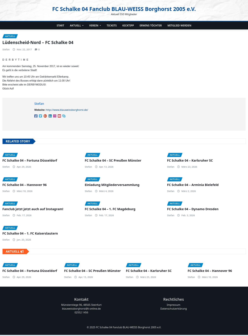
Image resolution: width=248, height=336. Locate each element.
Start (60, 25)
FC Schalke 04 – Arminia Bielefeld (193, 186)
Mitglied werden (179, 25)
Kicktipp (128, 25)
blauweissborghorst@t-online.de (81, 309)
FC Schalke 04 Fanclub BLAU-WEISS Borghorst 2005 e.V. (124, 8)
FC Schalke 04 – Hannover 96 (24, 186)
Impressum (173, 306)
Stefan (6, 50)
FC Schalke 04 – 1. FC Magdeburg (110, 210)
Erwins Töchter (151, 25)
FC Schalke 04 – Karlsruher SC (190, 161)
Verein (95, 25)
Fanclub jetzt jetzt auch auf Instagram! (32, 210)
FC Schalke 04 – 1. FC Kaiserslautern (30, 234)
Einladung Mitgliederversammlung (112, 186)
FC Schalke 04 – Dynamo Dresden (192, 210)
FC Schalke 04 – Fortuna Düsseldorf (29, 161)
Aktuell (77, 25)
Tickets (112, 25)
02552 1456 (81, 313)
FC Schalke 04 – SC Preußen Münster (113, 161)
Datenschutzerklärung (173, 309)
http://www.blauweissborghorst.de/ (67, 111)
